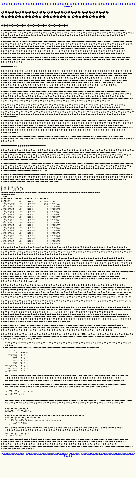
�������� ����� (13, 4)
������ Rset (9, 66)
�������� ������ (38, 4)
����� (68, 6)
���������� (59, 4)
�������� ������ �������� (23, 145)
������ (74, 4)
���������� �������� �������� (34, 25)
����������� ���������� (117, 4)
